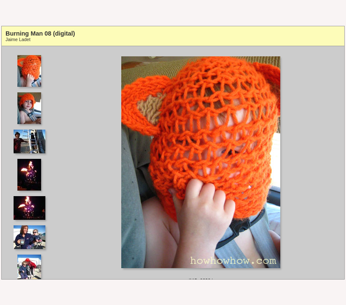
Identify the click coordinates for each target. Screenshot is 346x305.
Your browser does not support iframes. (32, 162)
